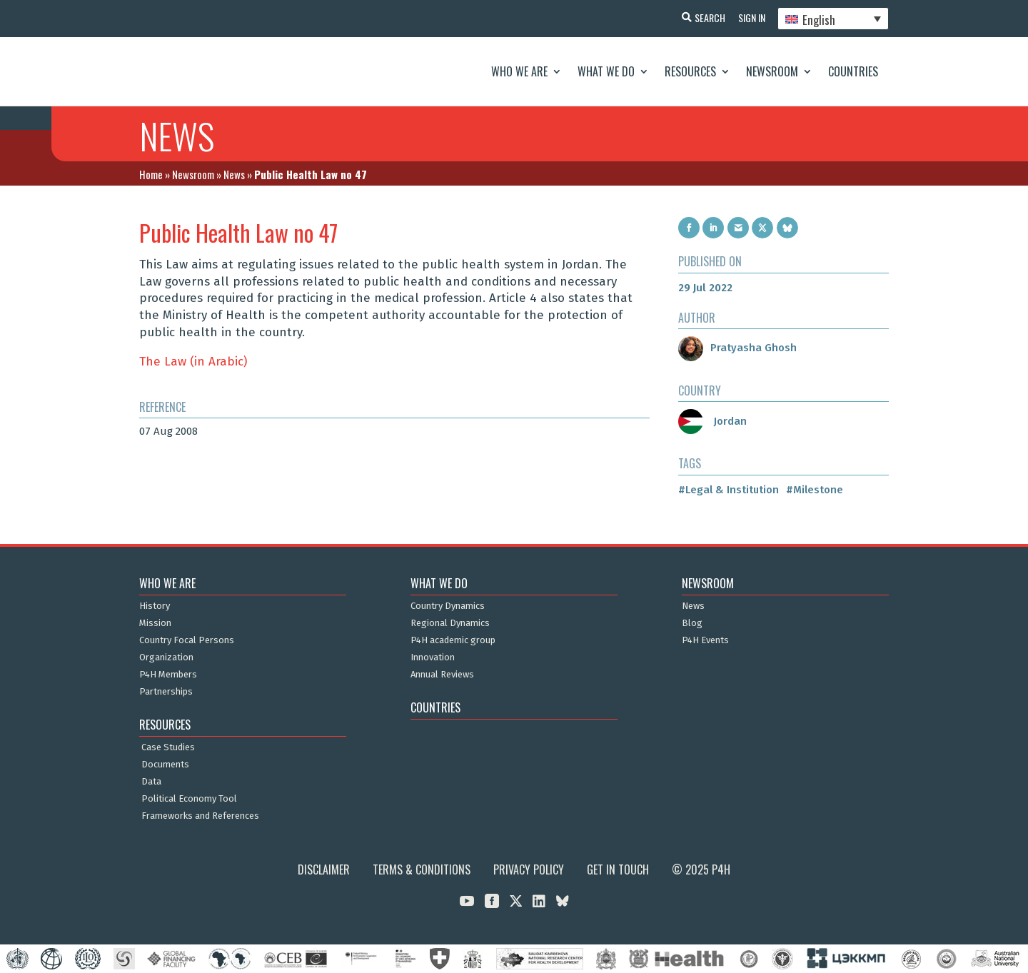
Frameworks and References (200, 816)
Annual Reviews (442, 675)
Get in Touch (618, 869)
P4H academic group (452, 640)
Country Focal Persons (186, 640)
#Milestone (814, 489)
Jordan (712, 421)
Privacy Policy (528, 869)
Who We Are (519, 71)
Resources (690, 71)
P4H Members (168, 675)
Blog (692, 623)
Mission (155, 623)
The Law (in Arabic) (193, 361)
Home (151, 174)
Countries (853, 71)
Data (151, 782)
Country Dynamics (447, 606)
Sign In (749, 17)
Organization (166, 657)
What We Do (606, 71)
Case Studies (168, 747)
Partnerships (166, 692)
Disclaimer (324, 869)
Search (706, 17)
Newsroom (772, 71)
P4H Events (705, 640)
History (154, 606)
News (234, 174)
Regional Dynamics (450, 623)
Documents (165, 765)
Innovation (432, 657)
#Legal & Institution (728, 489)
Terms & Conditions (421, 869)
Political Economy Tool (189, 799)
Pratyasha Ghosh (737, 347)
